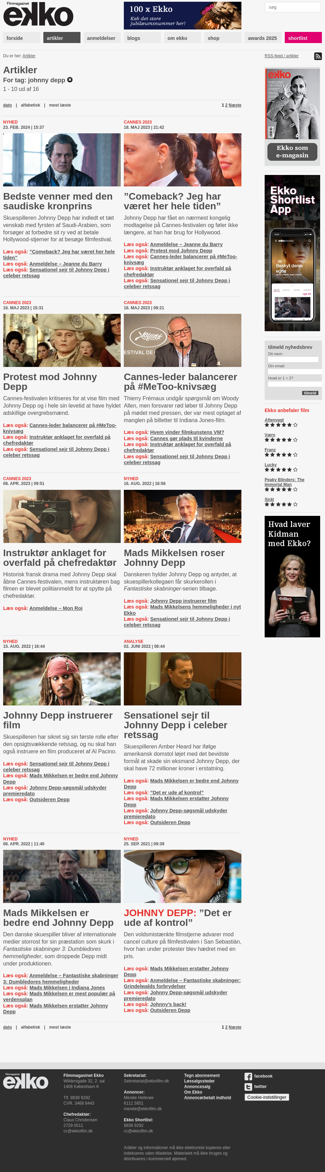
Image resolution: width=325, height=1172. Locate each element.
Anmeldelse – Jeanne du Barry (65, 264)
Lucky (271, 464)
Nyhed (10, 122)
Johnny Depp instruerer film (183, 601)
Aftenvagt (274, 420)
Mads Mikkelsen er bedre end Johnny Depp (58, 917)
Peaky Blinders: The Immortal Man (285, 482)
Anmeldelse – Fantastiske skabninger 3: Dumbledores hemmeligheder (60, 978)
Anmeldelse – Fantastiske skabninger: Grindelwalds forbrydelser (182, 983)
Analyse (133, 641)
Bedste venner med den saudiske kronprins (58, 201)
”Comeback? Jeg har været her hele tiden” (172, 201)
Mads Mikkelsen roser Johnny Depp (174, 557)
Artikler (29, 55)
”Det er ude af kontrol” (177, 792)
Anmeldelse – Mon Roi (56, 608)
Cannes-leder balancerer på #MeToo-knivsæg (180, 381)
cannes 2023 (138, 122)
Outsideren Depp (49, 799)
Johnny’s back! (168, 1004)
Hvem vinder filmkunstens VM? (187, 432)
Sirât (269, 499)
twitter (256, 1086)
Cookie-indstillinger (266, 1097)
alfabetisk (30, 105)
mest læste (60, 105)
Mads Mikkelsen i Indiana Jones (67, 987)
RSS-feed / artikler (282, 55)
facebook (259, 1076)
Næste (235, 105)
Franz (270, 449)
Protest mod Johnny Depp (181, 250)
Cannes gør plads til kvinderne (186, 438)
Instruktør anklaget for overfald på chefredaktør (60, 557)
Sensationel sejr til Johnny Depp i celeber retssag (176, 725)
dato (7, 105)
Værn (270, 435)
